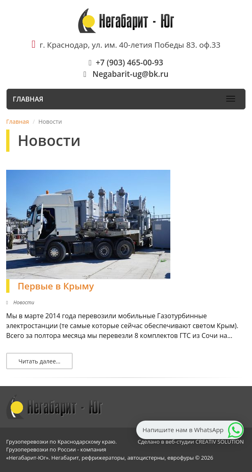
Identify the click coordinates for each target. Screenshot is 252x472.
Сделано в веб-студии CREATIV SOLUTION (190, 441)
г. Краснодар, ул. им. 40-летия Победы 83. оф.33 (126, 44)
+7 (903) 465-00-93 (126, 62)
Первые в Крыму (56, 286)
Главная (28, 99)
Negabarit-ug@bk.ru (125, 74)
